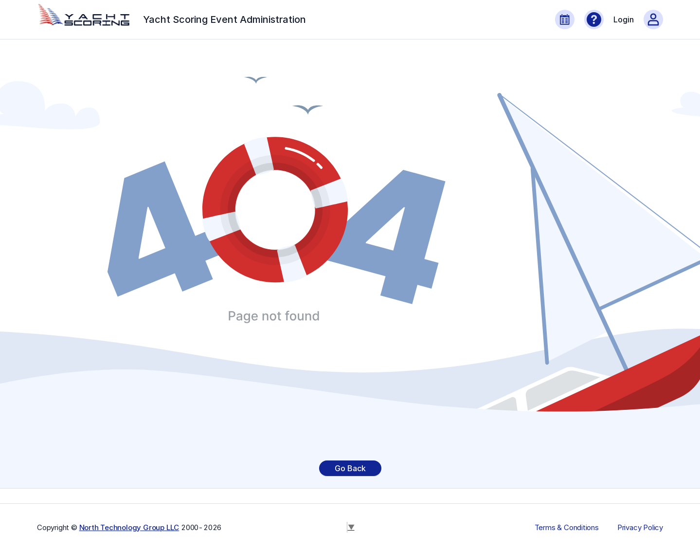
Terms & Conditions (567, 527)
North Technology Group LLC (129, 527)
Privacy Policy (640, 527)
